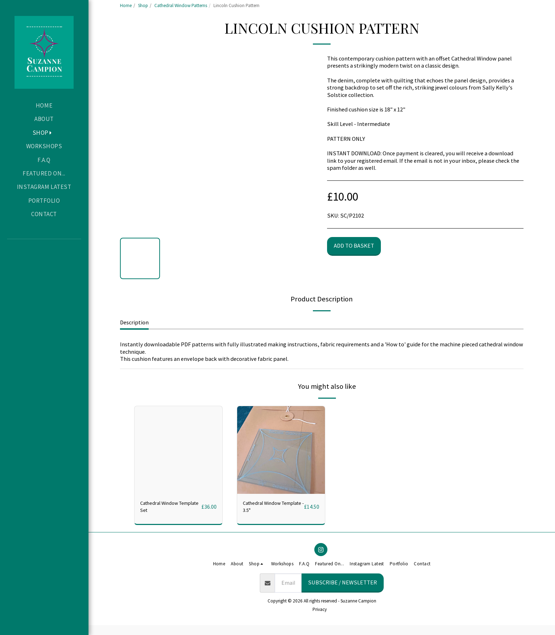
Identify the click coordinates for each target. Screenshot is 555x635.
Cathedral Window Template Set (162, 508)
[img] (281, 450)
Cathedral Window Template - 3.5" (265, 508)
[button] (44, 258)
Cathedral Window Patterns (180, 5)
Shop (143, 5)
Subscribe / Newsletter (342, 585)
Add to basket (354, 245)
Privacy (320, 612)
